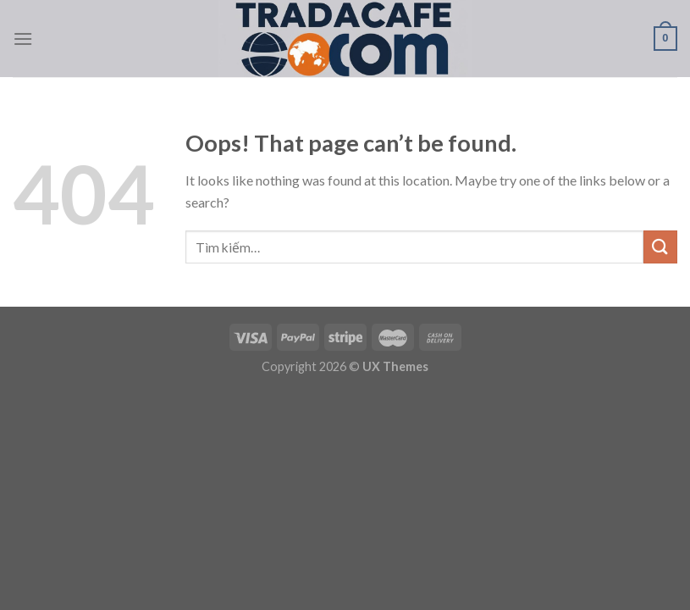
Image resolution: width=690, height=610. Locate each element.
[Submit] (660, 246)
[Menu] (23, 38)
